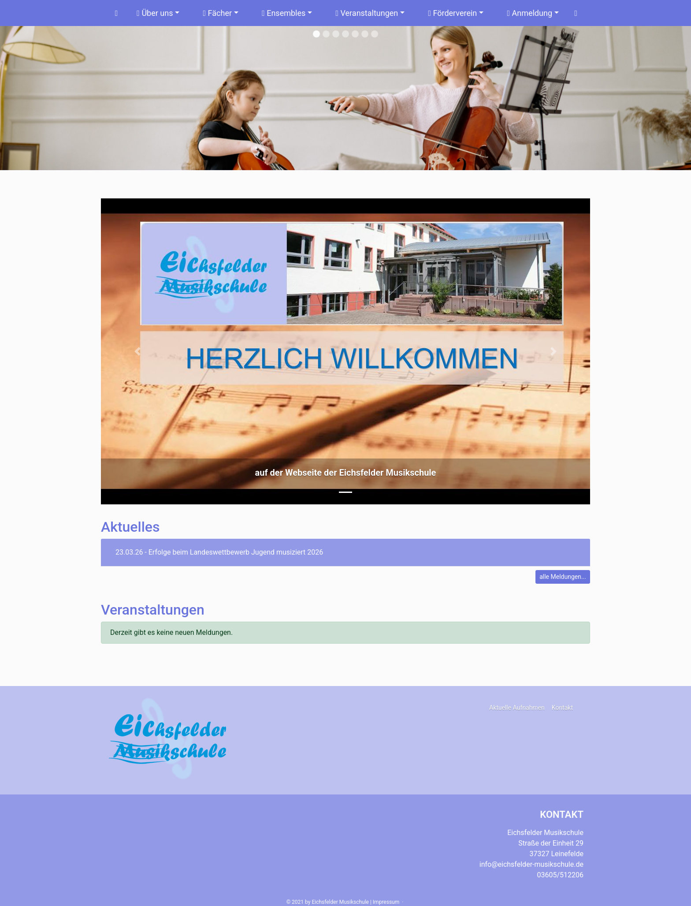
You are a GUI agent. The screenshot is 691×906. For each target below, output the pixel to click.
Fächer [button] (217, 13)
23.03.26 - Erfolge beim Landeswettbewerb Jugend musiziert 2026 (219, 552)
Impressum (386, 902)
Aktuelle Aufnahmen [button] (517, 707)
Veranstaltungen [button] (366, 13)
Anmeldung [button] (529, 13)
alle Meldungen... (562, 576)
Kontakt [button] (562, 707)
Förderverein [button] (452, 13)
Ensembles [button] (283, 13)
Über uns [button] (155, 13)
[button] (138, 351)
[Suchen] (575, 13)
